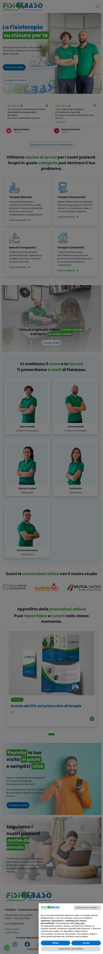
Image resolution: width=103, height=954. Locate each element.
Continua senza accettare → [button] (87, 908)
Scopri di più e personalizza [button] (70, 949)
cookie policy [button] (79, 923)
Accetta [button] (86, 943)
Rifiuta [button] (55, 943)
